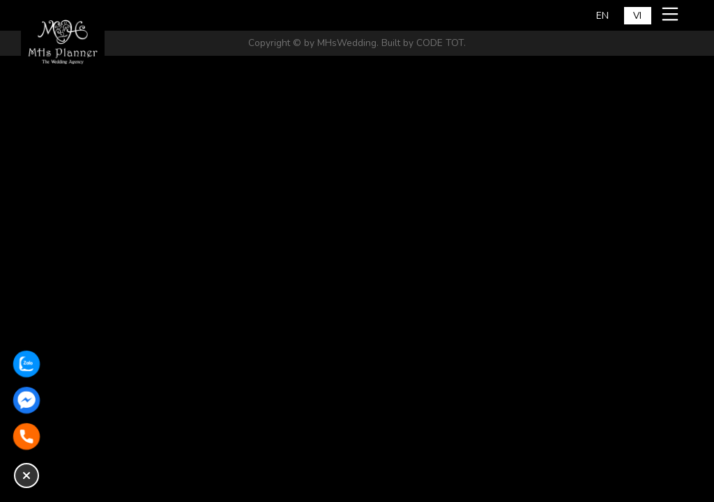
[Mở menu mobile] (672, 14)
